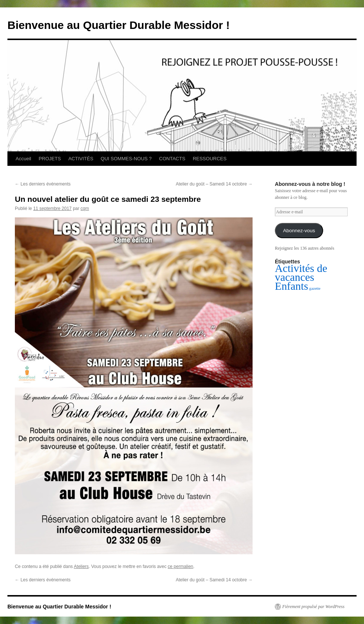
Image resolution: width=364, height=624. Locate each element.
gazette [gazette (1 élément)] (315, 288)
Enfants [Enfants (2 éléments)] (291, 286)
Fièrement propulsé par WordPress (313, 606)
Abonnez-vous (299, 230)
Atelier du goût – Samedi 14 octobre (214, 184)
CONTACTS (172, 158)
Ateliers (81, 566)
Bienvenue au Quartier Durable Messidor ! (118, 25)
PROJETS (50, 158)
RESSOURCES (210, 158)
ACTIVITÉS (80, 158)
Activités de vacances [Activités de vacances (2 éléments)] (301, 272)
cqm (85, 208)
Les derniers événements (43, 184)
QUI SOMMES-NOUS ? (126, 158)
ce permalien (181, 566)
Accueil (23, 158)
